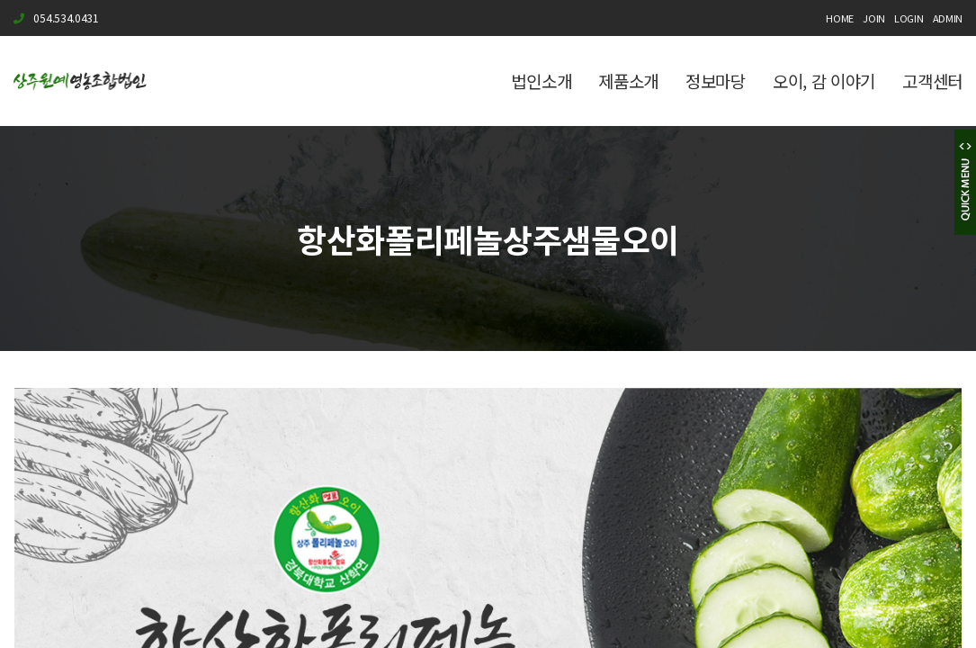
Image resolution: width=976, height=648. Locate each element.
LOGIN (909, 18)
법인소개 (541, 80)
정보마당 (715, 80)
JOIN (874, 18)
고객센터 (932, 80)
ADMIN (948, 18)
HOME (840, 18)
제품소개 (628, 80)
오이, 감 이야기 (824, 80)
